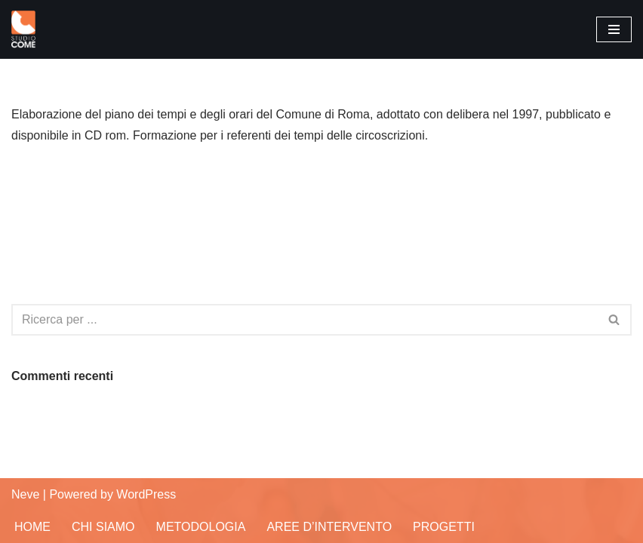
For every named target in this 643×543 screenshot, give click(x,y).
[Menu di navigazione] (614, 29)
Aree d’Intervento (329, 526)
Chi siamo (103, 526)
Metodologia (201, 526)
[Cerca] (304, 320)
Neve (25, 494)
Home (32, 526)
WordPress (146, 494)
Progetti (444, 526)
